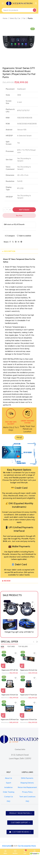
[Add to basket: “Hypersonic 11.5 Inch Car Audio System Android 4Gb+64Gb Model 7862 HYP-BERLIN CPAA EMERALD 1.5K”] (22, 715)
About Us (8, 778)
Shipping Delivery (27, 783)
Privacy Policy (27, 792)
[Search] (19, 10)
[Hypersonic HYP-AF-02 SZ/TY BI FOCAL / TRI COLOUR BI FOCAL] (10, 659)
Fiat (24, 18)
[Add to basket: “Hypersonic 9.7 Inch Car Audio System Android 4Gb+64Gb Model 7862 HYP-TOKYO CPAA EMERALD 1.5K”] (22, 690)
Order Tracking (8, 792)
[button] (19, 251)
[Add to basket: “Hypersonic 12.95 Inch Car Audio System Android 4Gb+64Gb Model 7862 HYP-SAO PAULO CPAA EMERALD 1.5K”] (3, 715)
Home (5, 18)
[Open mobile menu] (3, 3)
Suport (8, 783)
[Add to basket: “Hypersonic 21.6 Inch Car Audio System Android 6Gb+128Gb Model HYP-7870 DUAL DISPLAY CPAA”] (22, 666)
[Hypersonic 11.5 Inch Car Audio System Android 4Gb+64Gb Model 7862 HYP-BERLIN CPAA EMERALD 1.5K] (29, 709)
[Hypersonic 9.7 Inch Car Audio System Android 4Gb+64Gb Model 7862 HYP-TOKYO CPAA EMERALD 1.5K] (29, 684)
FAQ (8, 801)
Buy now (19, 215)
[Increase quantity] (10, 209)
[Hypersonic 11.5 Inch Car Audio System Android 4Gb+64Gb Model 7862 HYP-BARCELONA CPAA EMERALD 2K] (10, 684)
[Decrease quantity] (4, 209)
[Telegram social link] (21, 241)
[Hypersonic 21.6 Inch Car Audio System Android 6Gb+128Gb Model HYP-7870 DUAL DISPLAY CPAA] (29, 659)
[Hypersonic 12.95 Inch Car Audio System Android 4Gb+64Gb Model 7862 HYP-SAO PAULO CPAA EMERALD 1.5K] (10, 709)
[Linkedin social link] (18, 241)
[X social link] (12, 241)
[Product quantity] (7, 209)
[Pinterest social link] (15, 241)
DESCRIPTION (9, 251)
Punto (30, 18)
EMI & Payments (27, 778)
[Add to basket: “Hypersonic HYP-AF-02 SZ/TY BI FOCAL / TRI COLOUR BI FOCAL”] (3, 666)
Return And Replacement (27, 787)
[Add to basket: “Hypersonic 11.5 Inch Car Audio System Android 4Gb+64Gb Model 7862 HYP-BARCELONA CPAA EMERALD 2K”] (3, 690)
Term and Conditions (27, 797)
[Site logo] (19, 3)
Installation (8, 787)
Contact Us (8, 797)
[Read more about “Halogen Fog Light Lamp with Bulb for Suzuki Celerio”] (8, 606)
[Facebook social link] (10, 241)
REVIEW (7, 581)
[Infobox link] (11, 420)
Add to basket (24, 210)
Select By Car (15, 18)
